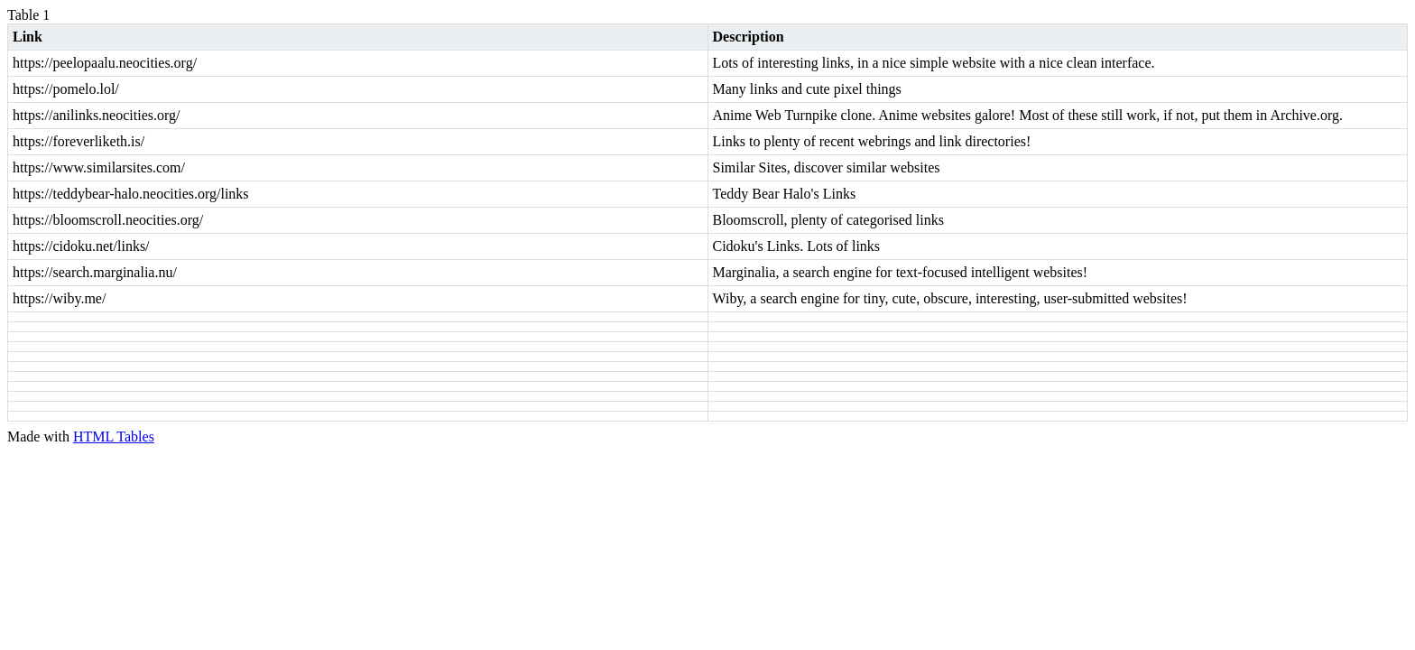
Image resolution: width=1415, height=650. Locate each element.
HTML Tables (113, 436)
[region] (707, 226)
